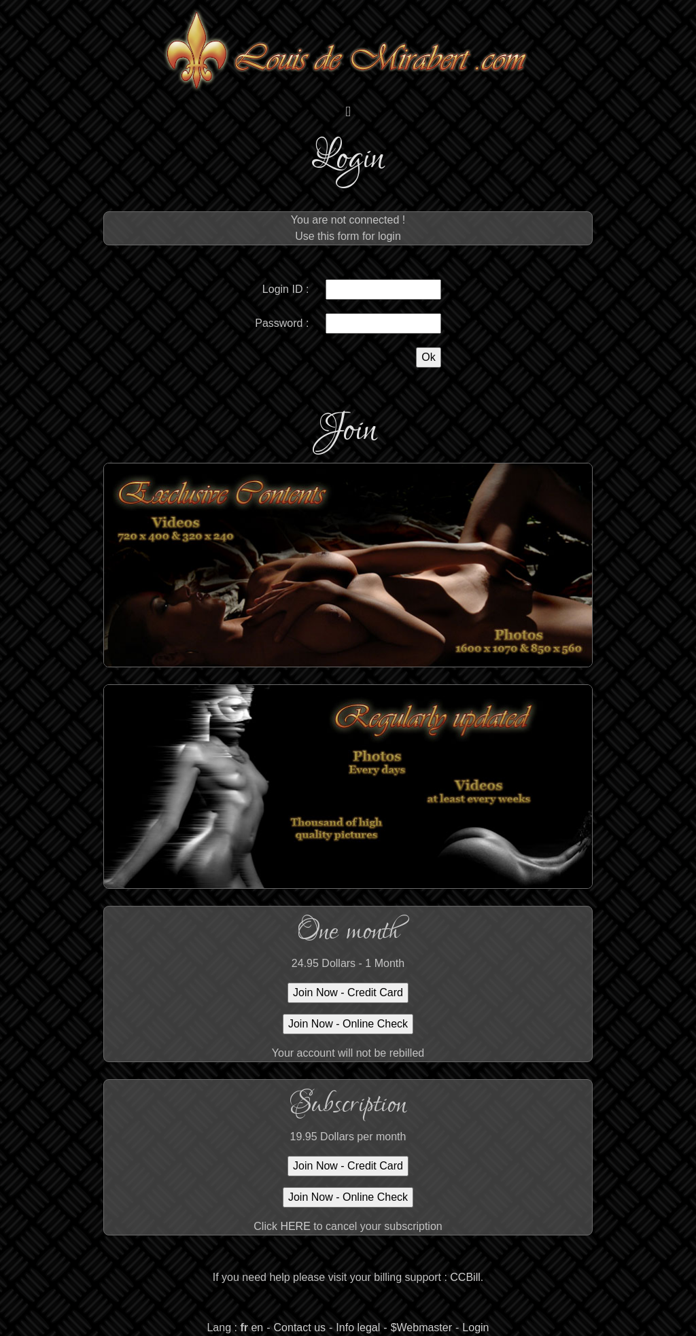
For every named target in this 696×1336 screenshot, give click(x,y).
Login (475, 1327)
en (257, 1327)
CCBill (465, 1277)
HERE (295, 1226)
